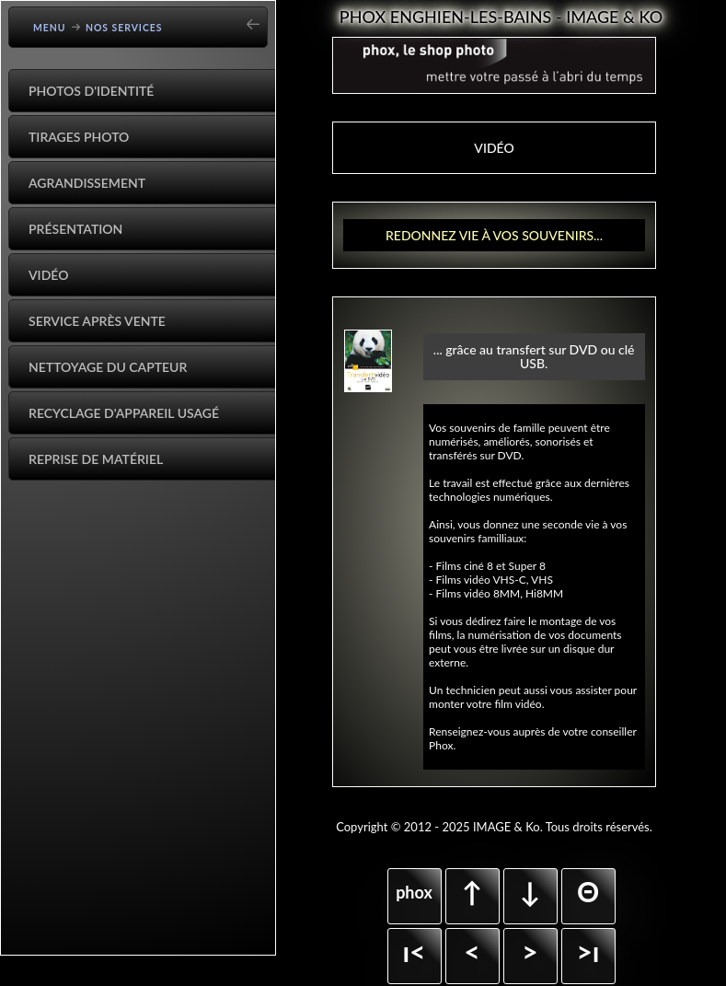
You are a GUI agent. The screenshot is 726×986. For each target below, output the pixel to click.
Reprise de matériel (96, 459)
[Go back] (258, 18)
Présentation (75, 229)
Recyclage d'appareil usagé (124, 413)
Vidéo (48, 275)
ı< (413, 951)
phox (414, 892)
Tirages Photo (79, 137)
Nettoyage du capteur (108, 367)
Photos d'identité (91, 91)
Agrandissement (87, 183)
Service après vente (97, 321)
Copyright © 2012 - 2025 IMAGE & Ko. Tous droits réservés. (494, 826)
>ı (587, 951)
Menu (49, 27)
